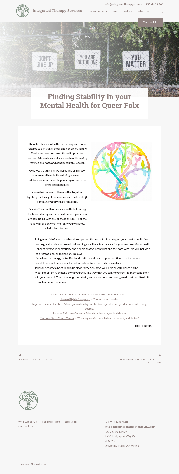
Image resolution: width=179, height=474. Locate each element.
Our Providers (122, 11)
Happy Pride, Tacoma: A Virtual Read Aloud (139, 361)
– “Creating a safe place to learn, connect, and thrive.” (89, 318)
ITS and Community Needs (36, 359)
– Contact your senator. (89, 299)
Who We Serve (95, 11)
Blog (160, 11)
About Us (144, 11)
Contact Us (151, 22)
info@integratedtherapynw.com (123, 4)
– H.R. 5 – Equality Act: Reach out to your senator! (89, 294)
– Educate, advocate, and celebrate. (89, 313)
